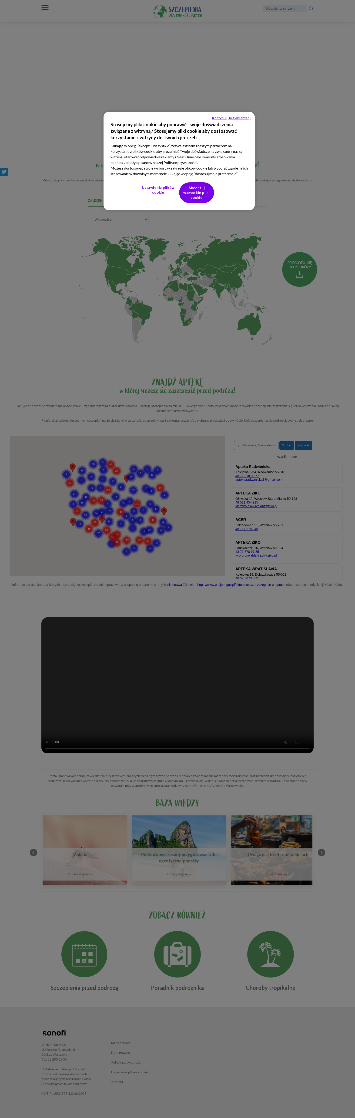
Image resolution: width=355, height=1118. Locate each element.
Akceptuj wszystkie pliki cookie (196, 193)
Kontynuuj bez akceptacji (231, 118)
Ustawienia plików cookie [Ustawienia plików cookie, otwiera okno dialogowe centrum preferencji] (158, 189)
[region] (179, 161)
